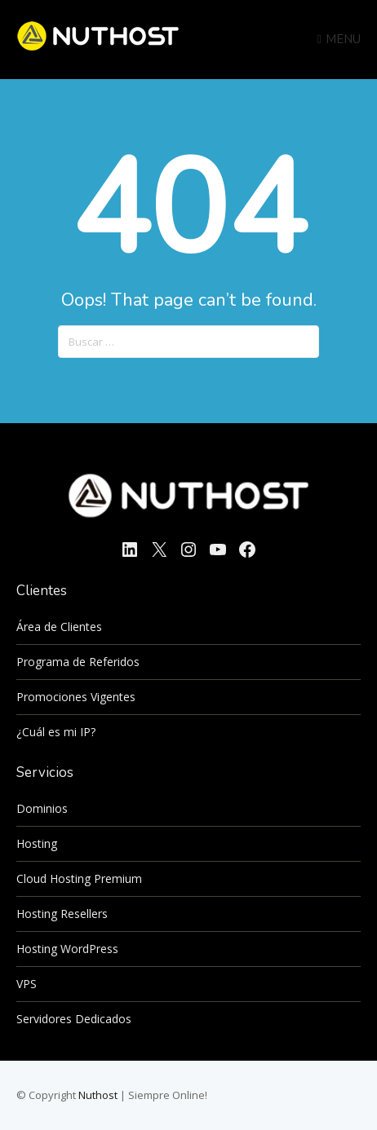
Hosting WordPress (67, 948)
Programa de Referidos (78, 661)
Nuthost (99, 1095)
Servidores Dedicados (73, 1018)
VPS (26, 983)
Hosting (36, 843)
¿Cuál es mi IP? (55, 731)
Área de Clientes (59, 626)
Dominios (42, 808)
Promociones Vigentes (75, 696)
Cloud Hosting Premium (79, 878)
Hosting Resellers (62, 913)
